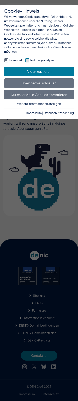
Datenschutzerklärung (59, 113)
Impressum (34, 113)
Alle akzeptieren (39, 71)
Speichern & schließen (39, 83)
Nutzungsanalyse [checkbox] (42, 60)
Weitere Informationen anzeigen (39, 104)
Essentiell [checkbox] (15, 60)
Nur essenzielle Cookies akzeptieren (39, 94)
